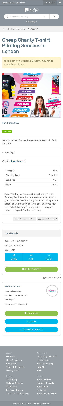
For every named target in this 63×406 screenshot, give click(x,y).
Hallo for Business (14, 383)
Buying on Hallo (44, 379)
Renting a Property (45, 383)
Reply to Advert (31, 269)
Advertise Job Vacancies (17, 393)
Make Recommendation (24, 219)
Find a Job (41, 390)
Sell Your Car (12, 386)
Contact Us (11, 363)
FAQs (39, 370)
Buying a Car (42, 386)
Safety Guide (43, 360)
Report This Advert (47, 219)
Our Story (10, 356)
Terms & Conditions (15, 367)
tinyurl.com (17, 161)
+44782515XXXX (35, 329)
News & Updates (14, 360)
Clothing (31, 21)
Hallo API (41, 367)
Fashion (11, 29)
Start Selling (12, 379)
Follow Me (31, 321)
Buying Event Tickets (46, 393)
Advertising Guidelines (47, 356)
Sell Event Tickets (14, 390)
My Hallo (50, 3)
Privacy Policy (12, 370)
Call (31, 329)
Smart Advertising (45, 363)
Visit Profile (31, 313)
